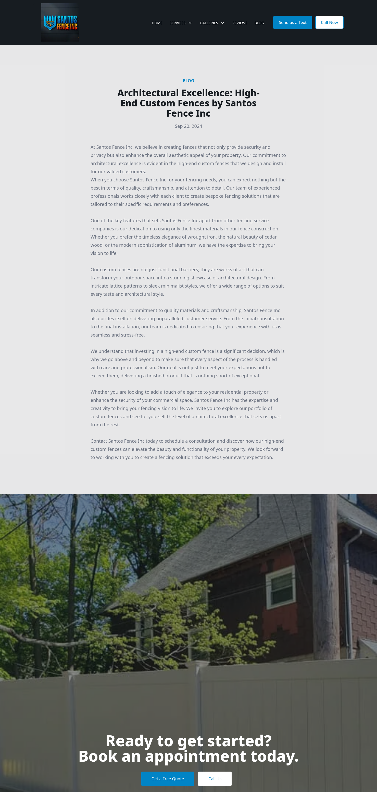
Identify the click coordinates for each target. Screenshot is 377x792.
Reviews (239, 22)
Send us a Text (293, 22)
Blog (259, 22)
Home (157, 22)
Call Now (329, 22)
